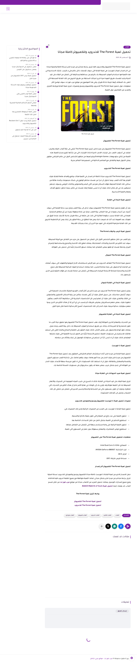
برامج (66, 9)
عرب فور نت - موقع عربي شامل (101, 659)
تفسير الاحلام (80, 9)
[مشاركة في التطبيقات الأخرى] (101, 526)
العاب (71, 9)
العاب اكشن (107, 515)
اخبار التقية (23, 9)
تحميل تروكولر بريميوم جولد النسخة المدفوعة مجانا (23, 86)
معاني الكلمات (92, 9)
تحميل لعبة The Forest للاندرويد (87, 505)
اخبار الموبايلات (48, 9)
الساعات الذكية (34, 9)
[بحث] (8, 8)
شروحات (58, 9)
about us (79, 2)
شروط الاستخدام (53, 2)
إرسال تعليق (122, 611)
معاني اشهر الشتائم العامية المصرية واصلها (23, 104)
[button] (121, 526)
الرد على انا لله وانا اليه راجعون (25, 130)
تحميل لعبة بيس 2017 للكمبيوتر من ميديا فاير (23, 77)
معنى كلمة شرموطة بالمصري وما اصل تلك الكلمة (24, 113)
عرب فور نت (65, 482)
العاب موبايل (70, 515)
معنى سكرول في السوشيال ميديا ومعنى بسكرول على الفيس (24, 68)
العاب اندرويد (95, 515)
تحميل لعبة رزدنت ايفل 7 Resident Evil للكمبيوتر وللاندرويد (22, 122)
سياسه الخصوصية (68, 2)
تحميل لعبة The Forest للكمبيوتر (87, 502)
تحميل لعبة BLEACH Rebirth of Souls (97, 486)
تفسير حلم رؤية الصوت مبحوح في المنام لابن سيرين (24, 137)
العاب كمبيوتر (82, 515)
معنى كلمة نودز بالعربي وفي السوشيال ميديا (26, 95)
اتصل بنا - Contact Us (91, 2)
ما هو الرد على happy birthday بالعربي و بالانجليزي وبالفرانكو (22, 59)
